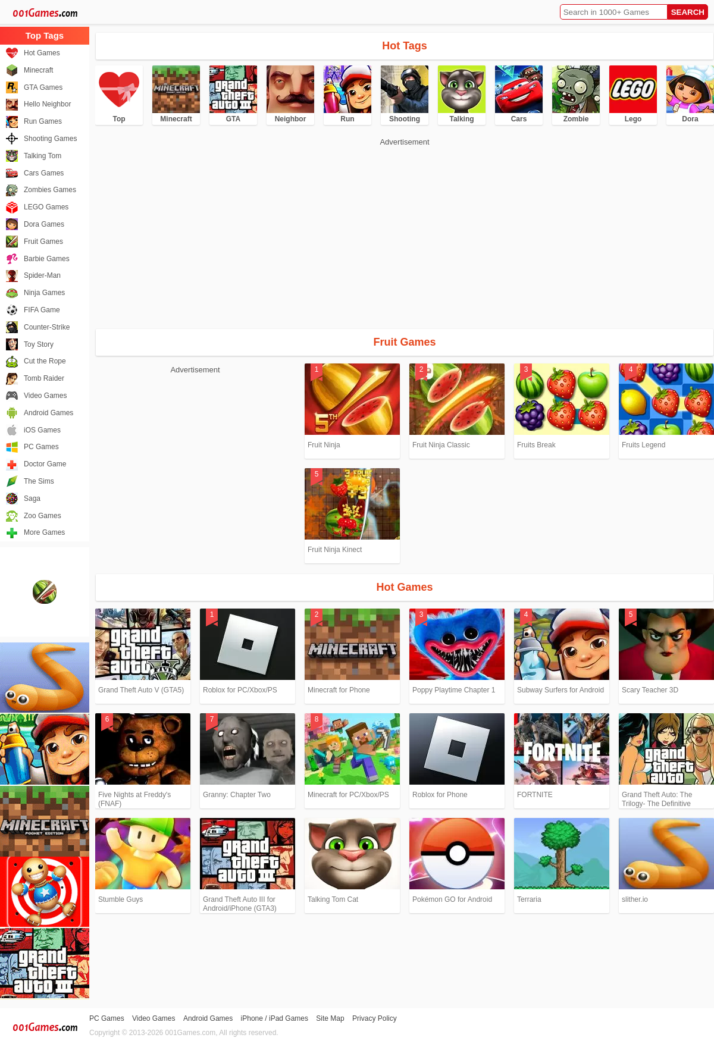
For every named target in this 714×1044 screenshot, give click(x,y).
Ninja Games (44, 293)
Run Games (43, 121)
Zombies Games (50, 190)
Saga (32, 498)
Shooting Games (50, 138)
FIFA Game (42, 310)
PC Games (41, 447)
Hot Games (42, 53)
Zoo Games (42, 516)
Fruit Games (43, 241)
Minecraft (38, 70)
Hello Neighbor (47, 104)
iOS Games (42, 430)
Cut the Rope (45, 361)
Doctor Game (45, 464)
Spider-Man (42, 275)
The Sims (39, 481)
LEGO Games (46, 207)
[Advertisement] (275, 232)
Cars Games (44, 173)
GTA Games (43, 87)
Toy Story (39, 344)
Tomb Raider (44, 378)
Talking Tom (42, 156)
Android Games (48, 413)
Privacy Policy (374, 1018)
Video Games (45, 395)
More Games (44, 532)
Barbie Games (47, 259)
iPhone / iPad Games (274, 1018)
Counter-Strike (47, 327)
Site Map (330, 1018)
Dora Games (44, 224)
